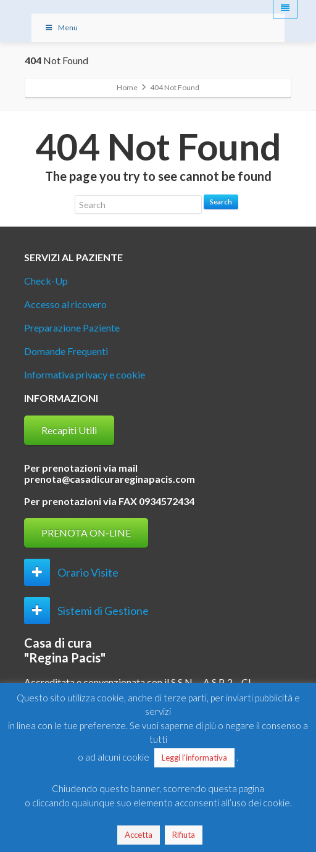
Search (221, 202)
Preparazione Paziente (72, 327)
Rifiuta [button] (183, 835)
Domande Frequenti (66, 351)
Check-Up (46, 280)
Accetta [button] (138, 835)
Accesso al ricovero (65, 304)
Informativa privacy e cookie (84, 374)
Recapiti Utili (69, 430)
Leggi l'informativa (194, 757)
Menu (61, 27)
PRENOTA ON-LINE (86, 532)
